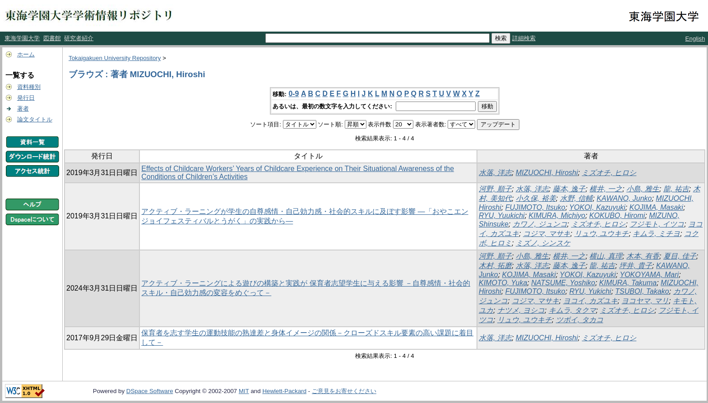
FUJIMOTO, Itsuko (535, 207)
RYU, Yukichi (590, 291)
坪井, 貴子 (635, 265)
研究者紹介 (78, 38)
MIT (244, 391)
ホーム (26, 54)
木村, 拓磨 (495, 265)
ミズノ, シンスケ (543, 243)
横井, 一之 (605, 189)
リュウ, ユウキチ (601, 233)
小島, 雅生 (642, 189)
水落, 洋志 (495, 172)
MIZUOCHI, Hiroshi (547, 172)
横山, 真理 (605, 256)
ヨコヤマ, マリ (645, 301)
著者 (23, 108)
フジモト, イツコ (656, 224)
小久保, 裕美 (536, 198)
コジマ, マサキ (546, 233)
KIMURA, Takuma (628, 283)
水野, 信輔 (576, 198)
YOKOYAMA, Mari (649, 274)
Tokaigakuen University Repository (115, 58)
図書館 (52, 38)
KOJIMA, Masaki (656, 207)
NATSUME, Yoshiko (563, 283)
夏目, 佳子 (679, 256)
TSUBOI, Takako (642, 291)
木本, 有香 (642, 256)
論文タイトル (34, 119)
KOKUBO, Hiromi (617, 215)
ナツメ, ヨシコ (521, 310)
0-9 (293, 93)
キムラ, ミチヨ (656, 233)
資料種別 (29, 86)
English (695, 38)
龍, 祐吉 (676, 189)
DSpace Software (149, 391)
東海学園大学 (22, 38)
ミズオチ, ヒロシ (609, 172)
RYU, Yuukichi (502, 215)
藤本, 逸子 (569, 189)
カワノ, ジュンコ (540, 224)
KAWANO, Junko (624, 198)
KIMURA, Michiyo (557, 215)
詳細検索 (524, 38)
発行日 (26, 97)
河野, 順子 (495, 189)
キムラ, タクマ (572, 310)
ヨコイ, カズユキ (590, 301)
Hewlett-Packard (284, 391)
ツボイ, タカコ (579, 320)
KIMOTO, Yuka (503, 283)
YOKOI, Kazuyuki (597, 207)
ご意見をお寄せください (344, 391)
